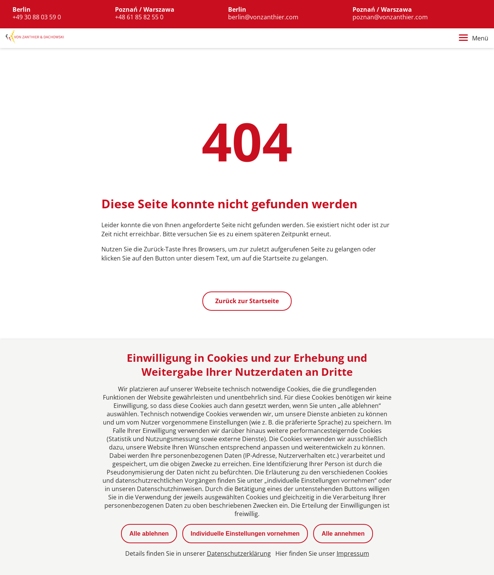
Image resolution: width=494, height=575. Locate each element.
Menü (473, 38)
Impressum (353, 553)
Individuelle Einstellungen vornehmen (245, 533)
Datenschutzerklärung (239, 553)
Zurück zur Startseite (247, 301)
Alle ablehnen (149, 533)
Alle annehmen (343, 533)
